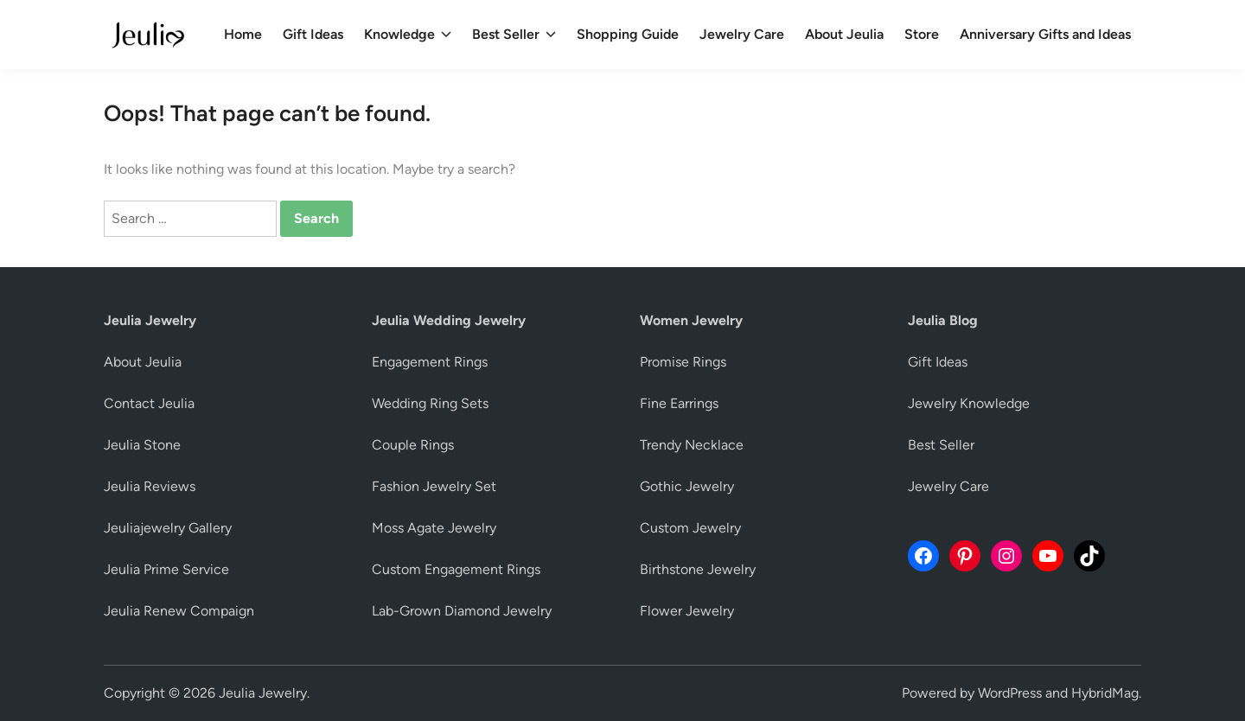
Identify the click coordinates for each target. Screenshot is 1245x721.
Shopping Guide (628, 34)
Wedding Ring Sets (430, 403)
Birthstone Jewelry (698, 569)
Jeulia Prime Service (166, 569)
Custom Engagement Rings (456, 569)
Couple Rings (413, 445)
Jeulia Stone (142, 445)
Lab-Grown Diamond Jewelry (462, 611)
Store (921, 34)
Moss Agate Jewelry (434, 528)
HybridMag (1105, 693)
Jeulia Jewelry (263, 693)
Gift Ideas (313, 34)
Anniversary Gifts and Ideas (1045, 34)
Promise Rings (683, 362)
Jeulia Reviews (149, 486)
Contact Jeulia (149, 403)
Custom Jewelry (690, 528)
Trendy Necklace (692, 445)
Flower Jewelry (687, 611)
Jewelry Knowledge (969, 403)
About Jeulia (844, 34)
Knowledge (407, 34)
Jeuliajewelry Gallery (168, 528)
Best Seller (514, 34)
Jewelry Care (741, 34)
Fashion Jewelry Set (434, 486)
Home (243, 34)
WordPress (1010, 693)
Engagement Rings (430, 362)
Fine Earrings (679, 403)
